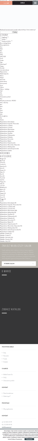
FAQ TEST (3, 57)
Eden (1, 49)
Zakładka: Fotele (4, 236)
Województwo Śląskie (5, 141)
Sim (1, 108)
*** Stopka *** (3, 39)
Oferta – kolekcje (4, 89)
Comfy (2, 165)
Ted (1, 118)
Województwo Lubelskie (6, 126)
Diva (1, 168)
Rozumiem (29, 439)
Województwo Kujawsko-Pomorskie (9, 124)
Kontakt (2, 68)
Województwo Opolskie (6, 133)
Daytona (2, 166)
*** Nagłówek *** (4, 37)
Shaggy (2, 199)
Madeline (2, 188)
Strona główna (4, 116)
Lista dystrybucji (4, 70)
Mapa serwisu (3, 72)
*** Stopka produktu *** (6, 41)
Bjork (1, 161)
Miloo (1, 191)
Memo (2, 76)
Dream (2, 170)
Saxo (1, 106)
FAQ (1, 55)
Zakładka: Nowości (5, 239)
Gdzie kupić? (3, 64)
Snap (1, 112)
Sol (1, 201)
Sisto (1, 110)
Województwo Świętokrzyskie (7, 143)
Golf (1, 180)
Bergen (2, 159)
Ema (1, 53)
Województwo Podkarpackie (7, 135)
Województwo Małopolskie (7, 131)
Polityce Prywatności (16, 439)
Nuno (1, 197)
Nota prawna (3, 83)
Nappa (2, 78)
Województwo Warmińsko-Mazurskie (10, 145)
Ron (1, 105)
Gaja (1, 62)
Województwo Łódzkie (6, 151)
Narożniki (2, 80)
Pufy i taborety (4, 103)
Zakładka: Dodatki (5, 234)
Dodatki (5, 362)
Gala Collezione (6, 3)
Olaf (1, 91)
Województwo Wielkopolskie (7, 147)
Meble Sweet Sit (4, 74)
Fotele (1, 60)
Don (1, 47)
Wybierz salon (19, 264)
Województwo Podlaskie (6, 137)
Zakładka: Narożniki (5, 237)
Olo (1, 93)
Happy (2, 66)
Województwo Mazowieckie (7, 129)
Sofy (1, 114)
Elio (1, 51)
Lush (1, 186)
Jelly (1, 184)
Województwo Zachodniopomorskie (9, 149)
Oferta (2, 87)
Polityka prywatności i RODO (8, 101)
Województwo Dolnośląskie (7, 122)
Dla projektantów (4, 45)
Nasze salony (3, 81)
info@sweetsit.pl (6, 427)
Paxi (1, 99)
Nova (1, 85)
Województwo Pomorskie (6, 139)
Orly (1, 95)
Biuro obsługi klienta (5, 43)
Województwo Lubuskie (6, 128)
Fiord (1, 58)
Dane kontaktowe (8, 393)
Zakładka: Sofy (4, 241)
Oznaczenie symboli (5, 97)
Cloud (1, 163)
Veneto (2, 120)
